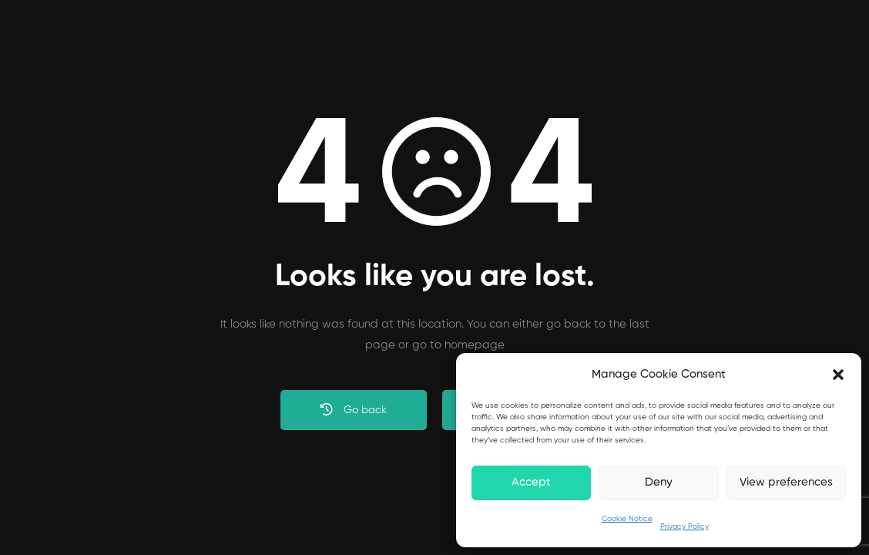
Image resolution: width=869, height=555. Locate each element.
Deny (659, 482)
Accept (531, 482)
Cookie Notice (627, 519)
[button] (838, 374)
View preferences (786, 482)
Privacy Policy (684, 526)
